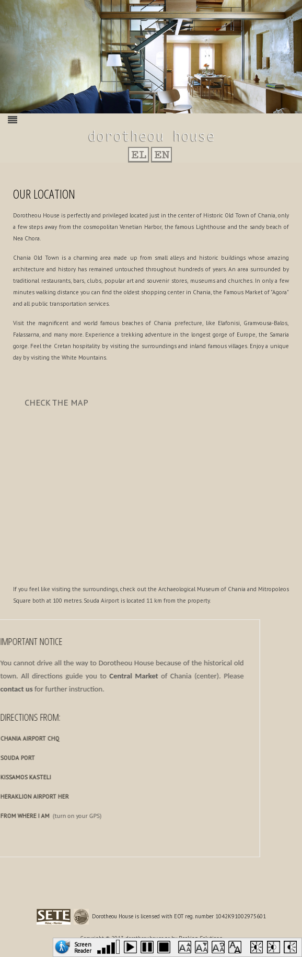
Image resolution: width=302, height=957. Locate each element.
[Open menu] (12, 119)
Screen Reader (82, 946)
